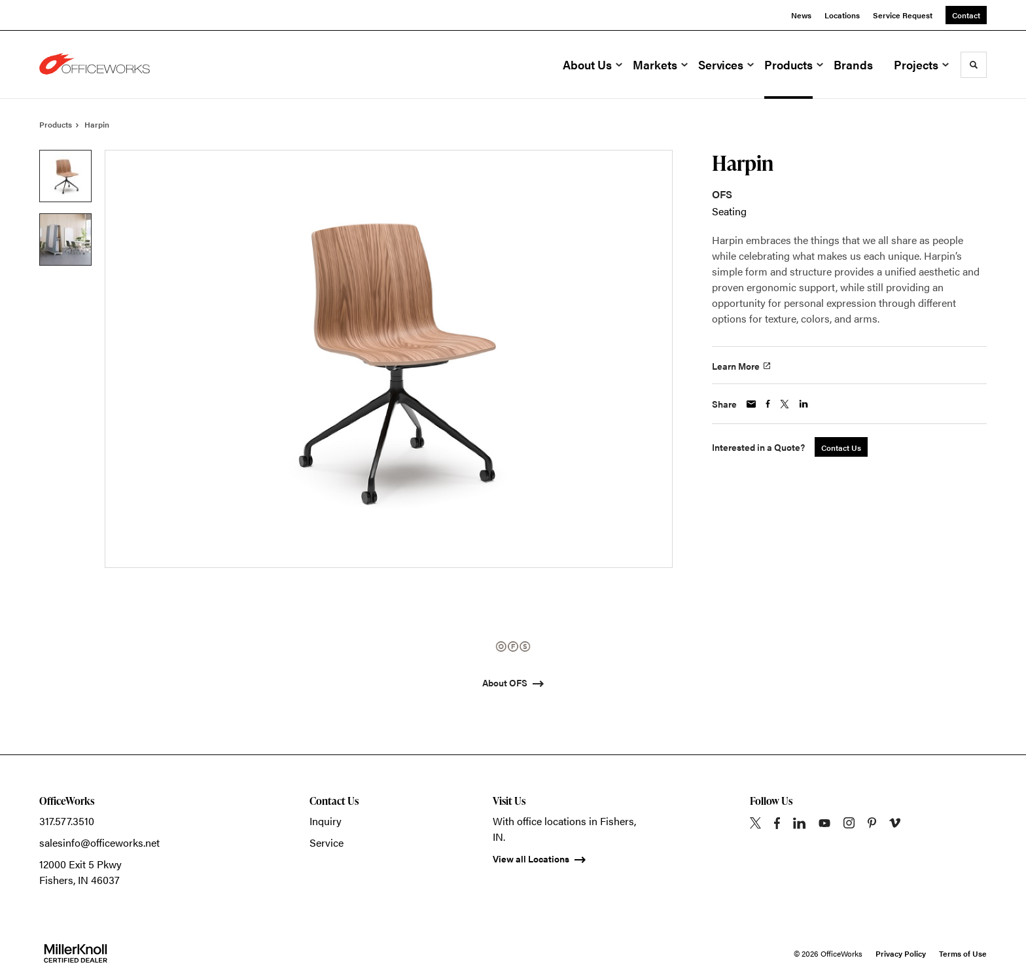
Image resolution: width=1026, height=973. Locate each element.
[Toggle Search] (974, 65)
